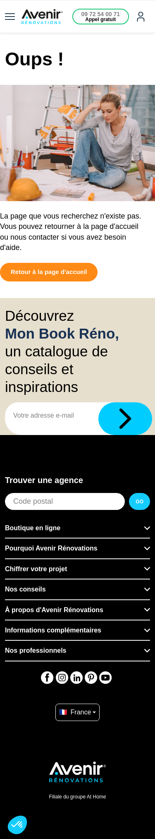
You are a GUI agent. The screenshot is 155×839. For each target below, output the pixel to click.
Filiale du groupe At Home (77, 797)
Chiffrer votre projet (36, 568)
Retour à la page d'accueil (49, 271)
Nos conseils (25, 589)
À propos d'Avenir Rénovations (54, 609)
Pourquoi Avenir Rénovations (51, 548)
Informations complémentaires (53, 630)
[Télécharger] (125, 418)
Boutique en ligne (32, 527)
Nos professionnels (35, 650)
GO (139, 502)
